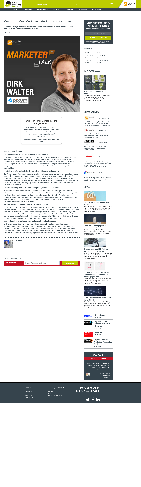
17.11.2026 (97, 347)
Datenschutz (29, 398)
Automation (102, 58)
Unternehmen (91, 112)
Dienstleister (42, 10)
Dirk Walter (7, 32)
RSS (26, 393)
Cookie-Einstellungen (55, 395)
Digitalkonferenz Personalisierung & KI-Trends (102, 324)
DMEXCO (98, 333)
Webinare (69, 10)
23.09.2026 (97, 335)
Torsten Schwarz (105, 374)
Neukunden (91, 61)
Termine (56, 10)
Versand (89, 58)
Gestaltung (90, 56)
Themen (88, 49)
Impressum (28, 395)
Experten (83, 10)
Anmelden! (70, 263)
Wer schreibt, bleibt (98, 359)
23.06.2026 (97, 317)
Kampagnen (103, 56)
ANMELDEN (112, 4)
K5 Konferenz (99, 315)
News (15, 10)
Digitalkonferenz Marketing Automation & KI (103, 342)
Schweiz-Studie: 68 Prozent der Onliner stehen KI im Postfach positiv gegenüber (97, 275)
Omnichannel (103, 61)
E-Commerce (103, 63)
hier (104, 42)
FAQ (49, 393)
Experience (102, 53)
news (87, 187)
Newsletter (96, 10)
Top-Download (92, 71)
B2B (88, 63)
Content (28, 10)
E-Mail (89, 53)
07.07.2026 (97, 328)
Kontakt (50, 391)
